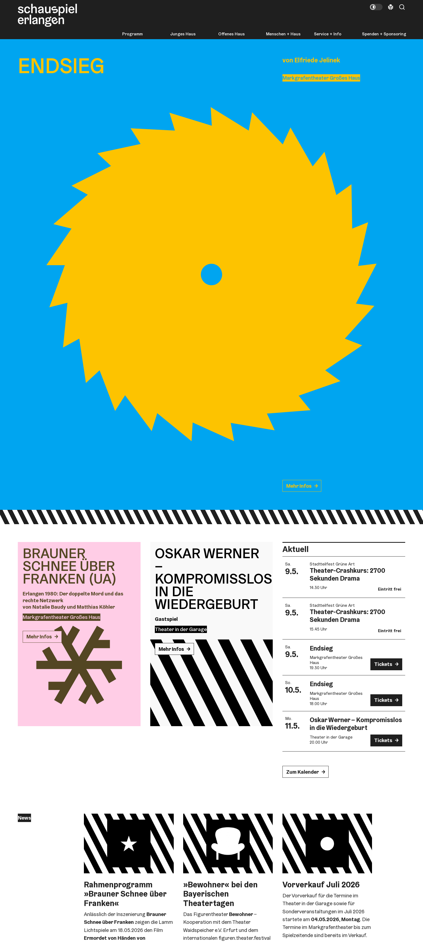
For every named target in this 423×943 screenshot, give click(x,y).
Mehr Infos (299, 486)
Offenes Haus (231, 34)
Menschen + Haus (283, 34)
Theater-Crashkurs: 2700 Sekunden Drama (347, 574)
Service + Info (327, 34)
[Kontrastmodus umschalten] (376, 7)
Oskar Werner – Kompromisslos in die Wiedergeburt (356, 724)
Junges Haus (183, 34)
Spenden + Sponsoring (384, 34)
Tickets (383, 664)
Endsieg (321, 648)
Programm (132, 34)
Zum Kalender (302, 772)
